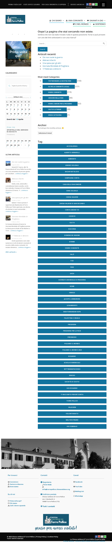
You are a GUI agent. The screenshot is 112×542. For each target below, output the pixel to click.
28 (11, 145)
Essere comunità (54, 92)
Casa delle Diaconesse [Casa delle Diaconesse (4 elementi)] (72, 184)
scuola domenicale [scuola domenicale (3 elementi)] (72, 363)
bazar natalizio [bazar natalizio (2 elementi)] (72, 172)
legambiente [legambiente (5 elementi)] (72, 305)
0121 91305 (47, 485)
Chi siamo (13, 503)
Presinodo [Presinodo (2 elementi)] (72, 337)
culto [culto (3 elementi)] (72, 223)
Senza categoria (54, 115)
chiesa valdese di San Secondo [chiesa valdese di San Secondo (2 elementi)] (72, 203)
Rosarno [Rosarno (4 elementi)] (72, 356)
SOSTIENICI (100, 24)
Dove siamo (14, 487)
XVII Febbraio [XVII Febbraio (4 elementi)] (72, 426)
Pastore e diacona (16, 484)
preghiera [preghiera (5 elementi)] (72, 324)
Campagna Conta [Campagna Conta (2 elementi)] (72, 178)
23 (18, 141)
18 (26, 114)
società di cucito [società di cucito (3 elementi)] (72, 382)
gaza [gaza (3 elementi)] (72, 273)
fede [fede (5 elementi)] (72, 267)
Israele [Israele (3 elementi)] (72, 293)
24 (22, 141)
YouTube (78, 487)
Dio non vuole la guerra (52, 57)
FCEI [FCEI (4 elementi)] (72, 261)
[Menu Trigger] (103, 5)
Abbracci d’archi (49, 60)
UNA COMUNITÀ (76, 20)
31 (11, 105)
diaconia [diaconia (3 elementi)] (72, 229)
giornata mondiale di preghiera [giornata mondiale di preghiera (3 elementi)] (72, 280)
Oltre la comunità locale (58, 87)
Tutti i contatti (49, 506)
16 (18, 114)
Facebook (78, 482)
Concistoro (14, 482)
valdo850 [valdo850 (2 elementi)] (72, 407)
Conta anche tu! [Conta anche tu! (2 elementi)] (72, 210)
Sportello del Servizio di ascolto (17, 131)
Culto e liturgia (54, 109)
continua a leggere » (21, 174)
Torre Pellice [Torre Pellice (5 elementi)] (72, 401)
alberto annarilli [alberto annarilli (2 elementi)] (72, 152)
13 (7, 114)
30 (7, 105)
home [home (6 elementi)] (72, 286)
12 (29, 109)
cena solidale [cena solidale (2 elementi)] (72, 191)
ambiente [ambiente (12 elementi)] (72, 159)
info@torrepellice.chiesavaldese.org (56, 489)
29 (15, 145)
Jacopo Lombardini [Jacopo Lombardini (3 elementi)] (72, 299)
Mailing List (79, 491)
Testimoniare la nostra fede (59, 81)
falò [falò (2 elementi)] (72, 254)
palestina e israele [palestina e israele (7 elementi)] (72, 318)
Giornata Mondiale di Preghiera (56, 66)
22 (15, 141)
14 (11, 114)
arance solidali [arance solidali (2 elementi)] (72, 165)
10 (22, 109)
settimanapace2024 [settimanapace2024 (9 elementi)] (72, 369)
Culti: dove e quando (17, 506)
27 (7, 145)
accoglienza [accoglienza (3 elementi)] (72, 146)
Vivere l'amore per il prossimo (60, 104)
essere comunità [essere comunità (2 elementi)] (72, 248)
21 (11, 141)
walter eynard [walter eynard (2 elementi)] (72, 420)
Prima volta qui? (16, 501)
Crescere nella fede (55, 98)
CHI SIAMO (58, 20)
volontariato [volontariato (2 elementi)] (72, 414)
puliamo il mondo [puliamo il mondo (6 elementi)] (72, 344)
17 (22, 114)
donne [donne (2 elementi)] (72, 242)
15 (15, 114)
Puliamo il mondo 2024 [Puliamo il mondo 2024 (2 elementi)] (72, 350)
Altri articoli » (11, 252)
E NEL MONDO (83, 24)
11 (25, 109)
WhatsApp (79, 496)
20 (7, 141)
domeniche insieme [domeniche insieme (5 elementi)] (72, 235)
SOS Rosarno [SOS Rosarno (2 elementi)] (72, 388)
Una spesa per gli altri (52, 63)
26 (29, 141)
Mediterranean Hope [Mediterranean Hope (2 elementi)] (72, 312)
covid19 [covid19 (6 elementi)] (72, 216)
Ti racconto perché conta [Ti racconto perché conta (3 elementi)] (72, 394)
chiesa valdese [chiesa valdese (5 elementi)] (72, 197)
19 (29, 114)
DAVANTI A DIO (98, 20)
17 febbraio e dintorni (52, 69)
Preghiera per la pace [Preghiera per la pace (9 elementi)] (72, 331)
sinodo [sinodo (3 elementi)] (72, 375)
